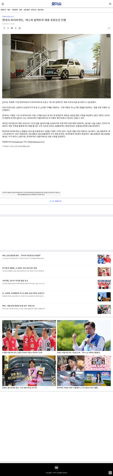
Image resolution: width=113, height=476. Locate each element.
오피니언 (33, 10)
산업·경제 (26, 10)
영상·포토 (40, 10)
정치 (20, 10)
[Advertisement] (56, 171)
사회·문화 (15, 10)
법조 (9, 10)
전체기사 (3, 10)
